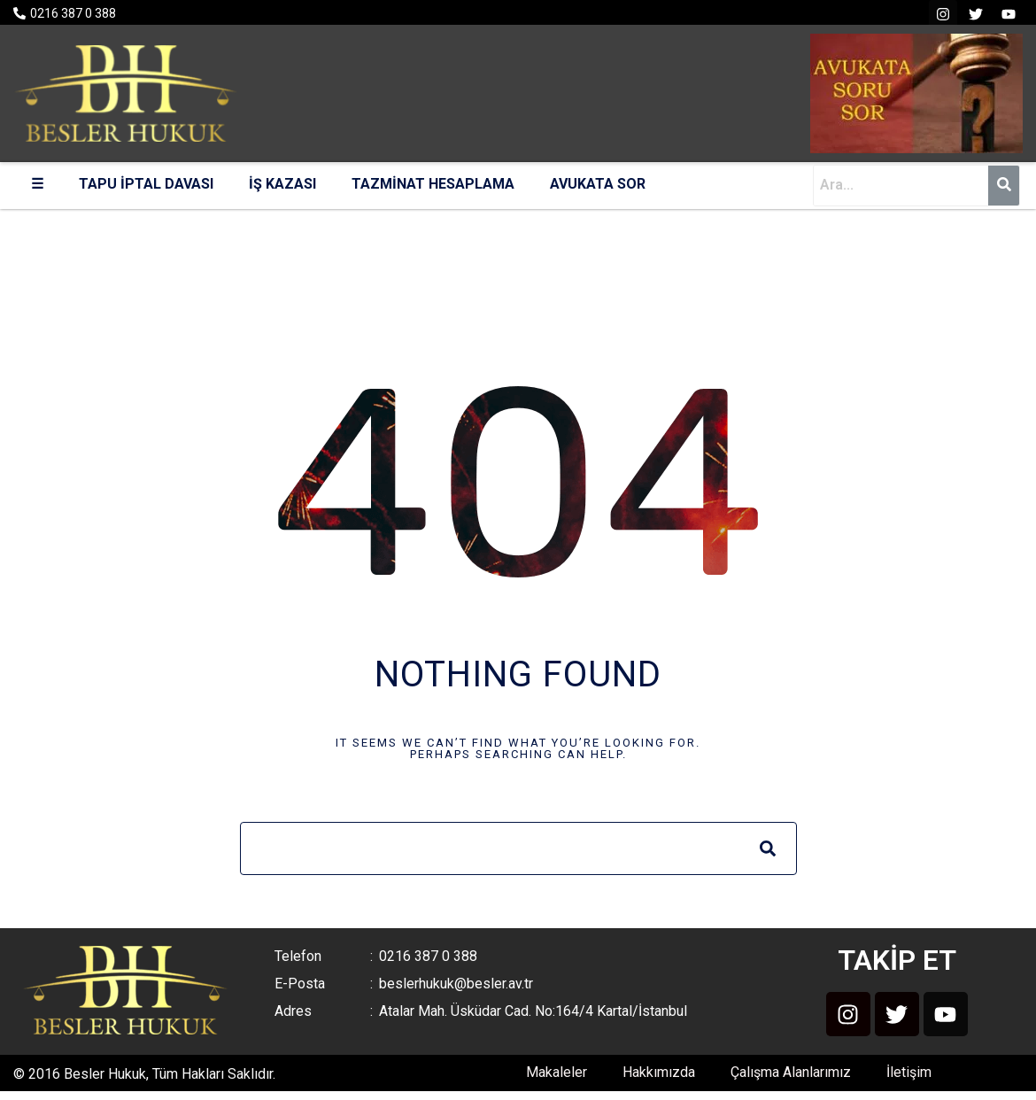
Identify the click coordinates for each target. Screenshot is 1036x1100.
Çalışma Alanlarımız (791, 1072)
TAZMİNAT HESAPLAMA (433, 183)
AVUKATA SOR (598, 183)
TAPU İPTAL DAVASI (146, 183)
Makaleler (556, 1072)
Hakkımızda (658, 1072)
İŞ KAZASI (282, 183)
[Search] (767, 848)
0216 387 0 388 (73, 13)
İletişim (909, 1072)
